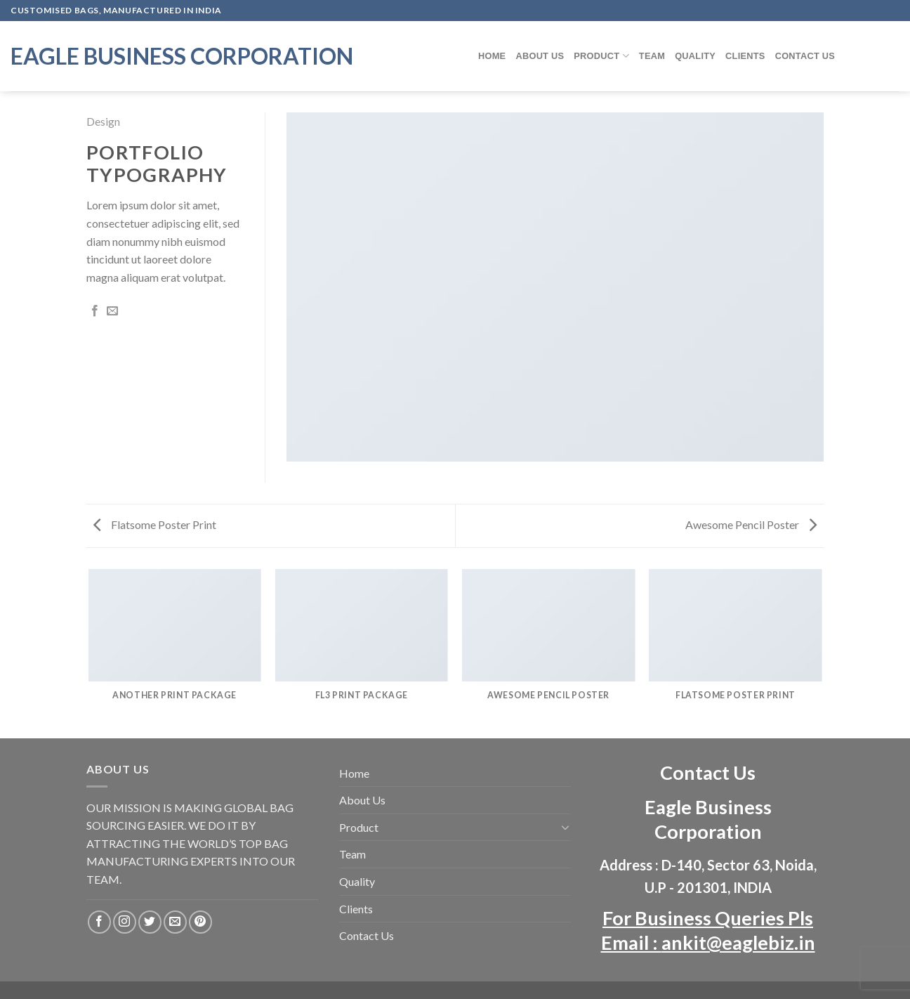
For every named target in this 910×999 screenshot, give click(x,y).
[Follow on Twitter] (149, 922)
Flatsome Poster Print (154, 524)
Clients (745, 56)
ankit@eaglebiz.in (738, 942)
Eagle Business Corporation (182, 56)
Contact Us (805, 56)
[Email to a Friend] (112, 311)
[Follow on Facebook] (99, 922)
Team (652, 56)
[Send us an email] (175, 922)
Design (103, 121)
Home (492, 56)
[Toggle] (565, 826)
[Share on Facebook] (94, 311)
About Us (539, 56)
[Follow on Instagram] (124, 922)
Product (601, 56)
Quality (695, 56)
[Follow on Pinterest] (200, 922)
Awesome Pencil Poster (751, 524)
